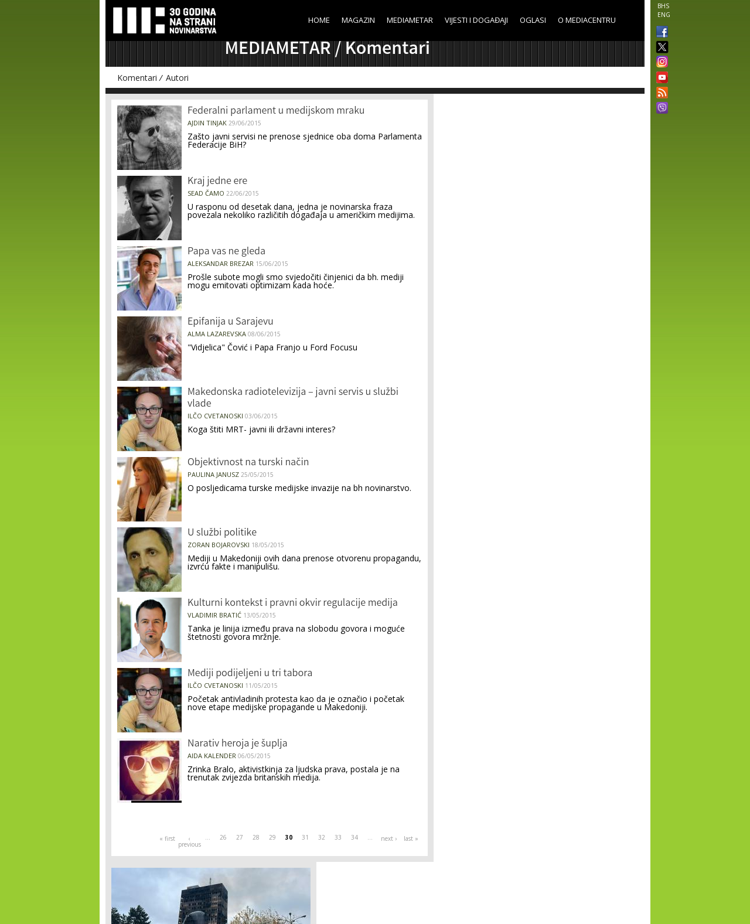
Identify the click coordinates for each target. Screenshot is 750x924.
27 (239, 837)
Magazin (358, 20)
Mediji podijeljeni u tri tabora (250, 673)
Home (319, 20)
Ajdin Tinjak (207, 122)
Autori (177, 77)
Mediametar (410, 20)
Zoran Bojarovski (219, 544)
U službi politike (222, 533)
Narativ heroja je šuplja (238, 744)
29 (272, 837)
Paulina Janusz (213, 474)
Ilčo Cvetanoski (215, 415)
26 (223, 837)
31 (305, 837)
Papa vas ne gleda (226, 252)
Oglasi (533, 20)
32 (321, 837)
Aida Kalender (212, 755)
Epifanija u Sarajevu (231, 322)
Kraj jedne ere (217, 181)
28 (256, 837)
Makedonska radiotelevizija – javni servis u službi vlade (293, 398)
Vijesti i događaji (476, 20)
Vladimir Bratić (214, 615)
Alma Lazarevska (217, 333)
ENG (663, 15)
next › (389, 838)
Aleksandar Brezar (221, 263)
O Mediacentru (587, 20)
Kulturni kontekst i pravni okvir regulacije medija (293, 603)
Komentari (137, 77)
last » (411, 838)
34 (354, 837)
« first (167, 838)
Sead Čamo (206, 193)
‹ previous (189, 841)
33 (338, 837)
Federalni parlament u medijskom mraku (276, 111)
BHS (663, 6)
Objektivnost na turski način (248, 462)
